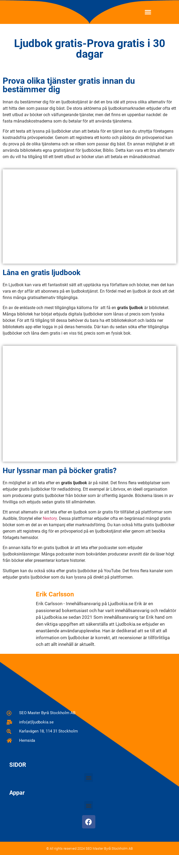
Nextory (50, 518)
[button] (148, 12)
